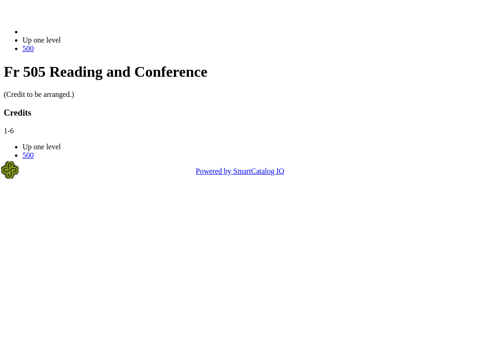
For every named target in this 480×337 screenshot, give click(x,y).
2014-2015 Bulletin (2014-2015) (71, 32)
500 (28, 48)
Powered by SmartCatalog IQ (240, 171)
